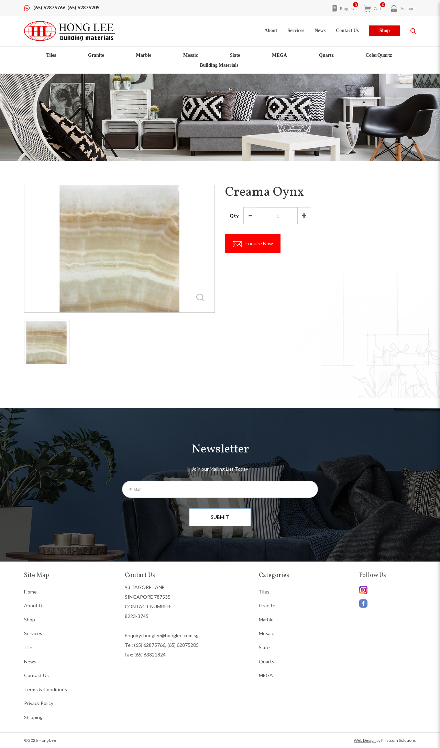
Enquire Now (254, 244)
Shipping (33, 717)
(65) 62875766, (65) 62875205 (66, 7)
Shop (385, 30)
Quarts (266, 661)
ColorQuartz (379, 55)
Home (30, 592)
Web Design (365, 740)
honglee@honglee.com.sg (171, 635)
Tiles (51, 55)
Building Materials (219, 65)
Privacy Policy (38, 703)
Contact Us (36, 675)
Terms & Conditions (45, 689)
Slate (235, 55)
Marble (143, 55)
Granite (96, 55)
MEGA (279, 55)
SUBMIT (220, 517)
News (30, 661)
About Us (34, 605)
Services (33, 633)
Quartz (326, 55)
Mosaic (190, 55)
